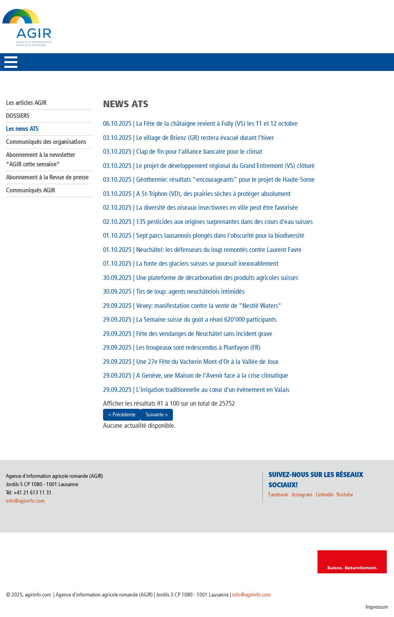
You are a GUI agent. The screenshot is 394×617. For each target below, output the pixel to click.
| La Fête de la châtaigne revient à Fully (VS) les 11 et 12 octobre (200, 123)
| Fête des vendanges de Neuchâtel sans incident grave (187, 333)
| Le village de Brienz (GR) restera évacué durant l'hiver (188, 138)
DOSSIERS (17, 115)
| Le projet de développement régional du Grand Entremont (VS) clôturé (209, 166)
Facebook (278, 494)
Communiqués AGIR (30, 190)
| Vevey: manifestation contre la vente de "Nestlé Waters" (192, 305)
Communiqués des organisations (46, 141)
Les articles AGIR (26, 102)
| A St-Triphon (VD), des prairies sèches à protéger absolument (197, 194)
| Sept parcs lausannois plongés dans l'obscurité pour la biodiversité (203, 235)
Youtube (344, 494)
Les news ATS (22, 128)
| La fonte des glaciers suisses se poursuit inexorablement (190, 263)
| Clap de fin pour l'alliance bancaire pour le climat (182, 151)
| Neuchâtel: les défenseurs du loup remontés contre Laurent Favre (202, 250)
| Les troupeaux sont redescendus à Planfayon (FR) (182, 347)
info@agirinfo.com (25, 501)
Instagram (302, 494)
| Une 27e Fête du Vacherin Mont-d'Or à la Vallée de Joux (190, 361)
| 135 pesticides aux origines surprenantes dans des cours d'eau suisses (208, 222)
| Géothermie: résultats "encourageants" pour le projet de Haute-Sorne (209, 179)
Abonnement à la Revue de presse (47, 177)
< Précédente (121, 414)
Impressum (377, 607)
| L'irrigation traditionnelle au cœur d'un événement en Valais (196, 389)
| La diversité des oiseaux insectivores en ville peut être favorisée (200, 207)
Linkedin (325, 494)
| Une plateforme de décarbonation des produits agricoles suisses (200, 277)
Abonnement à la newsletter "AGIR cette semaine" (40, 159)
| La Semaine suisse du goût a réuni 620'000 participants (189, 319)
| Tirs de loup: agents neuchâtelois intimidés (173, 291)
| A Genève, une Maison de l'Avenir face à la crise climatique (195, 375)
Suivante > (157, 414)
